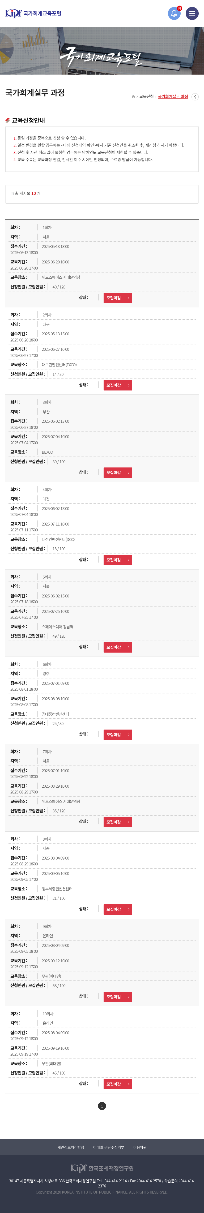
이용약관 (140, 1147)
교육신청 (146, 96)
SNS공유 (195, 96)
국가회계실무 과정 (173, 96)
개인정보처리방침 (70, 1147)
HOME (133, 96)
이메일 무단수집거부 (108, 1147)
